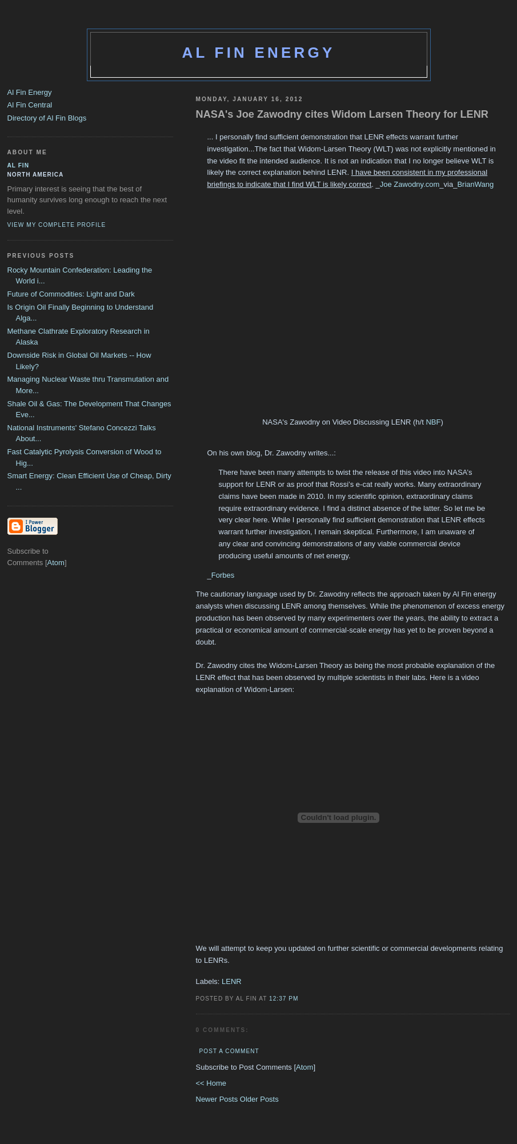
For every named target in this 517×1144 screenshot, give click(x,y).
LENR (232, 981)
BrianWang (475, 184)
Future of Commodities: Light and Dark (71, 294)
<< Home (211, 1083)
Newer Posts (218, 1099)
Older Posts (259, 1099)
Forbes (222, 575)
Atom (304, 1067)
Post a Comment (229, 1051)
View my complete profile (56, 225)
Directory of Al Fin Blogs (47, 118)
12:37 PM (283, 998)
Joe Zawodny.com (410, 184)
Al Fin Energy (258, 52)
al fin (18, 165)
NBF (433, 422)
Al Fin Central (30, 105)
